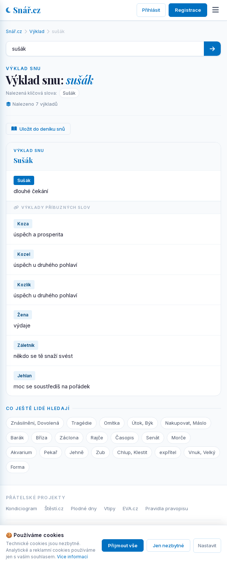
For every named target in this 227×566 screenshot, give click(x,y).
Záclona (69, 437)
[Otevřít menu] (215, 10)
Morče (179, 437)
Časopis (124, 437)
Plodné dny (84, 508)
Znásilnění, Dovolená (35, 423)
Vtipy (109, 508)
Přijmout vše (122, 545)
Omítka (112, 423)
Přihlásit (151, 10)
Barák (17, 437)
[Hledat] (212, 48)
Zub (100, 452)
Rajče (97, 437)
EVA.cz (130, 508)
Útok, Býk (142, 423)
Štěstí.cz (54, 508)
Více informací (72, 556)
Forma (18, 467)
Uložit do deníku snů (38, 129)
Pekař (50, 452)
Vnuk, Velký (201, 452)
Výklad (36, 31)
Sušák (69, 93)
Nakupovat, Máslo (185, 423)
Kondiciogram (21, 508)
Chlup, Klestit (132, 452)
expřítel (167, 452)
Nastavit (207, 545)
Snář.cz (23, 9)
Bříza (41, 437)
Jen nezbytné (168, 545)
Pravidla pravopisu (166, 508)
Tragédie (81, 423)
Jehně (76, 452)
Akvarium (21, 452)
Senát (152, 437)
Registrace (188, 10)
